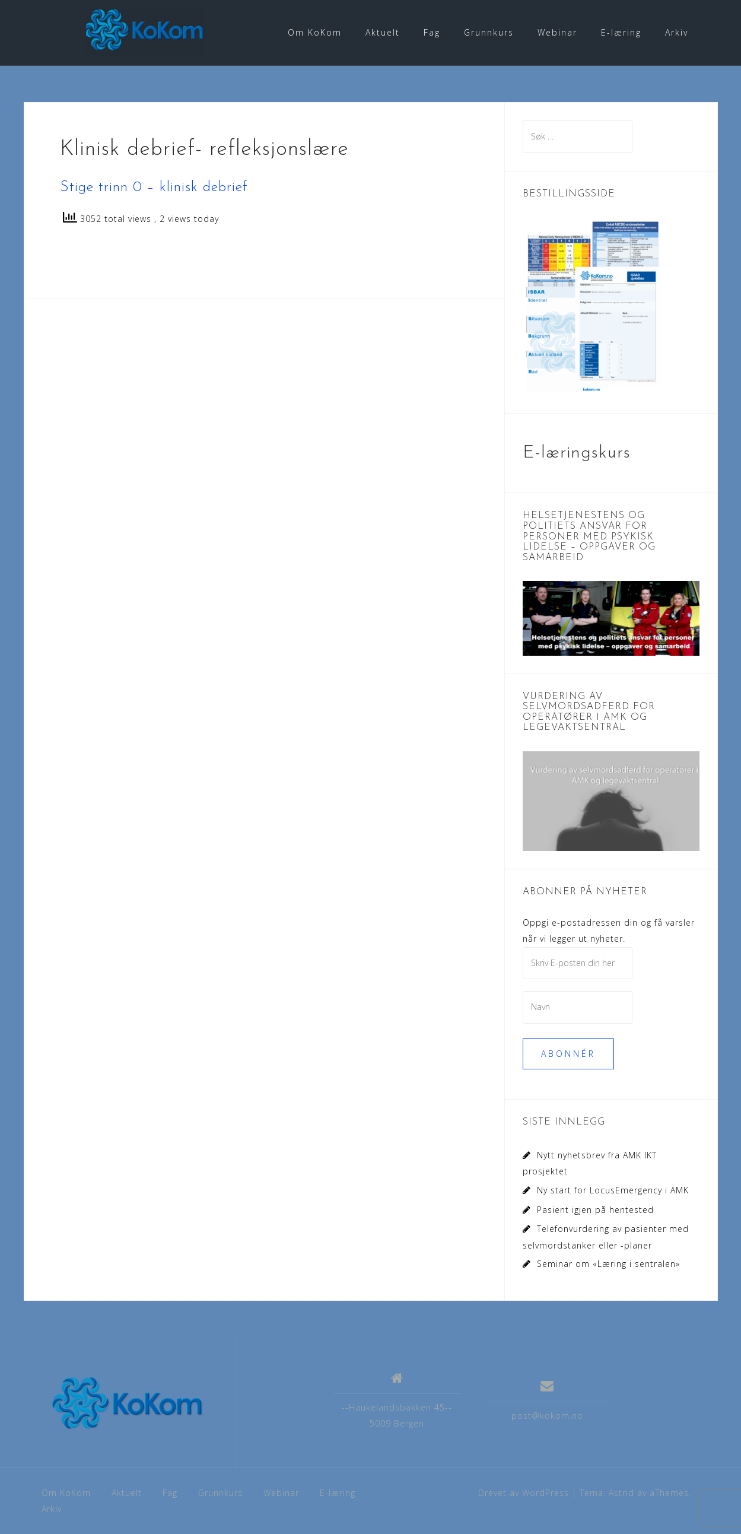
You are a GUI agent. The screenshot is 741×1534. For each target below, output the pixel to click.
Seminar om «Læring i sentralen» (608, 1263)
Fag (432, 32)
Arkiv (676, 32)
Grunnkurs (489, 32)
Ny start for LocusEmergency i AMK (613, 1189)
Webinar (557, 32)
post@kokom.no (547, 1414)
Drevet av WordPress (523, 1492)
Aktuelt (382, 32)
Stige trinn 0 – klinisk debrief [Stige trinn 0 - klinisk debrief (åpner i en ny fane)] (154, 187)
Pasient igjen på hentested (595, 1208)
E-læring (621, 32)
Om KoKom (315, 32)
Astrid (621, 1492)
